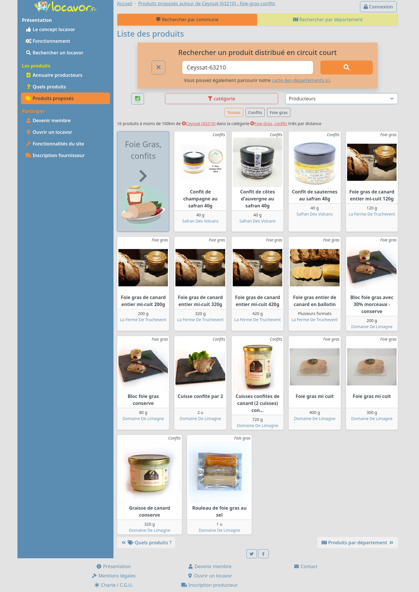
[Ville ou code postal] (248, 67)
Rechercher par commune (187, 19)
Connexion (378, 6)
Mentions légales (113, 576)
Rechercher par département (328, 19)
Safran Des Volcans (200, 221)
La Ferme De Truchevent (372, 214)
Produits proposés (50, 98)
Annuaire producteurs (54, 75)
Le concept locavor (50, 29)
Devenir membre (48, 120)
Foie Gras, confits (268, 123)
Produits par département (357, 542)
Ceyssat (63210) (199, 123)
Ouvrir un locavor (49, 132)
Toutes (233, 112)
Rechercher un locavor (55, 52)
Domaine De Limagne (372, 326)
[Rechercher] (346, 67)
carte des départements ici (301, 80)
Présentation (113, 566)
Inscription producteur (209, 585)
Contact (305, 566)
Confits (255, 112)
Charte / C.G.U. (113, 585)
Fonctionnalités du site (55, 144)
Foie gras (279, 112)
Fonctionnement (48, 41)
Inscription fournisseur (55, 155)
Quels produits (46, 86)
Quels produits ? (146, 542)
